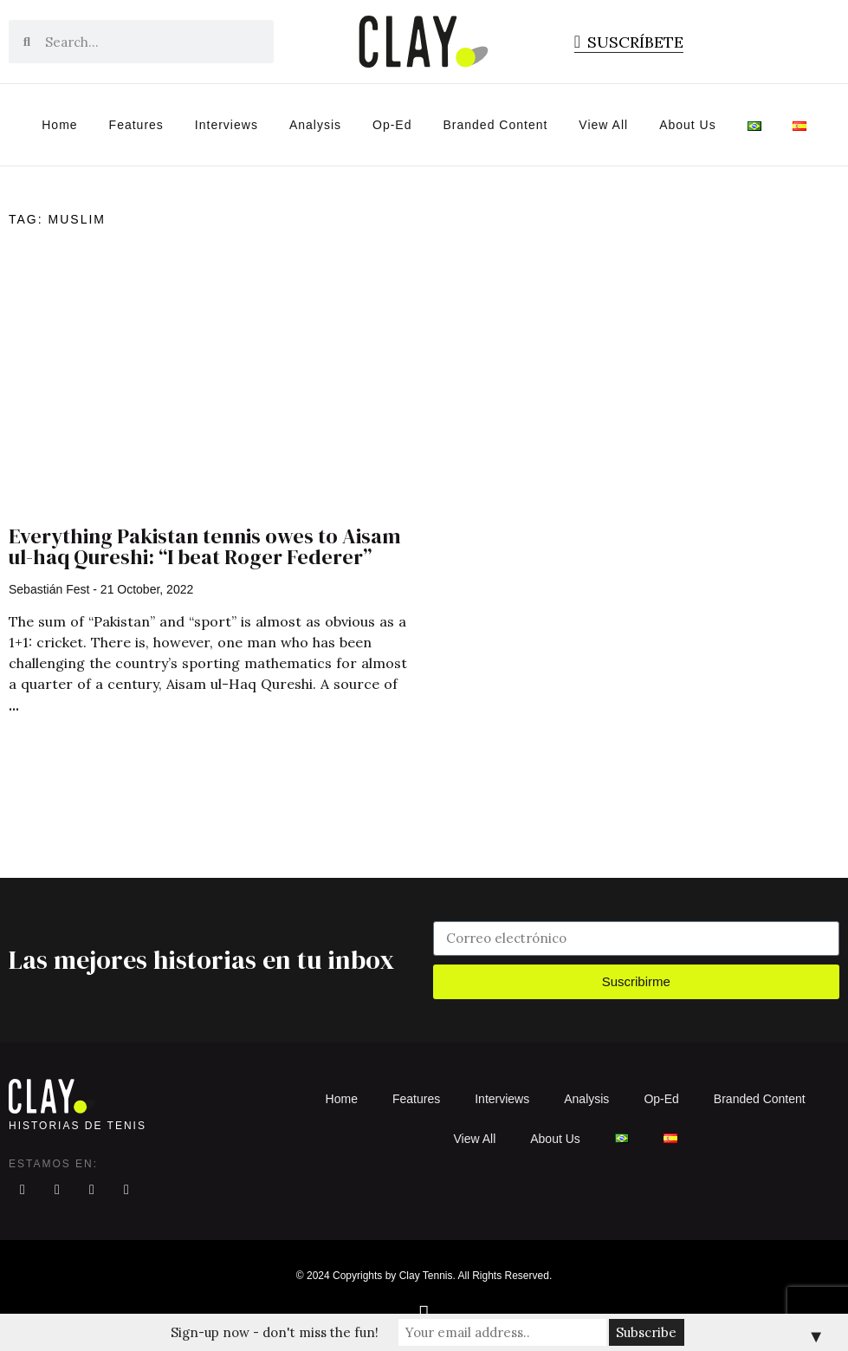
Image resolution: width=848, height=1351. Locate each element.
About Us (687, 125)
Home (59, 125)
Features (136, 125)
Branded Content (495, 125)
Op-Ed (391, 125)
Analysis (315, 125)
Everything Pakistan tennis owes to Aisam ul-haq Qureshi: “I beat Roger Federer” (205, 546)
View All (603, 125)
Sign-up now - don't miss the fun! (275, 1332)
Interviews (226, 125)
